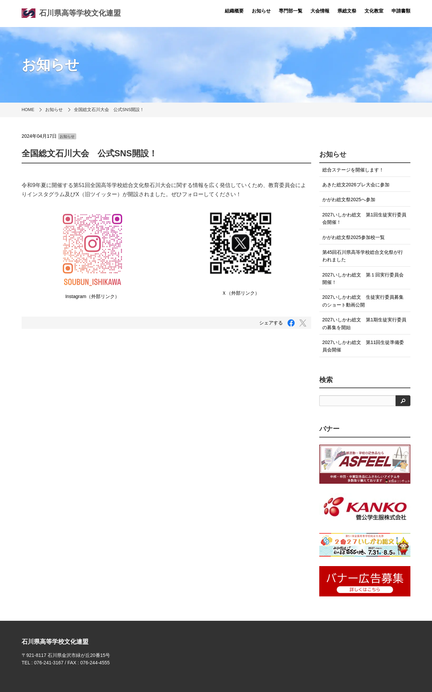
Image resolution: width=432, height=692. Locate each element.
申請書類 (401, 11)
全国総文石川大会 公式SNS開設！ (109, 109)
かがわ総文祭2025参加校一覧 (353, 237)
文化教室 (373, 11)
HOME (28, 109)
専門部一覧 (290, 11)
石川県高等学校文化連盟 (71, 13)
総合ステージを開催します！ (353, 169)
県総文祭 (347, 11)
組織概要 (234, 11)
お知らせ (261, 11)
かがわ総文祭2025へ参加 (348, 199)
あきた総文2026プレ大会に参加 (355, 184)
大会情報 (319, 11)
